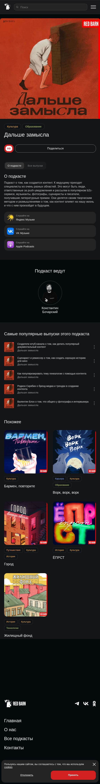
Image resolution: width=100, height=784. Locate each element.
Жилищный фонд (18, 635)
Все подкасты (18, 738)
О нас (10, 729)
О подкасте (14, 165)
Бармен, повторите (19, 486)
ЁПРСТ (59, 557)
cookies (8, 767)
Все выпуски (35, 165)
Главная (12, 720)
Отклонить (26, 775)
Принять (73, 775)
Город (9, 564)
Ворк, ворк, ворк (66, 492)
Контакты (14, 747)
